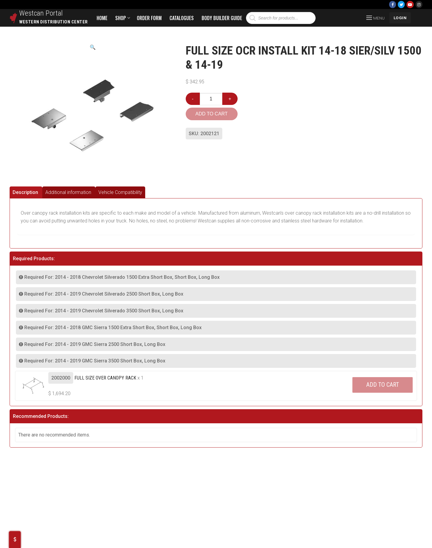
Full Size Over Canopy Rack (105, 378)
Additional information (68, 192)
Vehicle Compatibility (120, 192)
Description (25, 192)
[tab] (26, 192)
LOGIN (400, 17)
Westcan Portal (41, 13)
